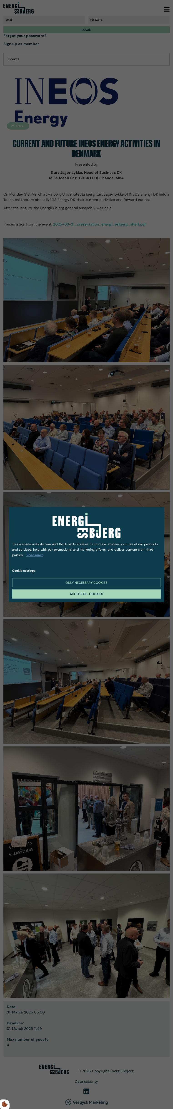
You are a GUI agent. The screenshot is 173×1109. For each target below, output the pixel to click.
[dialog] (86, 554)
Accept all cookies (86, 594)
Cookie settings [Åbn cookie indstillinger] (23, 571)
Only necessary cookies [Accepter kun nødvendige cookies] (86, 583)
